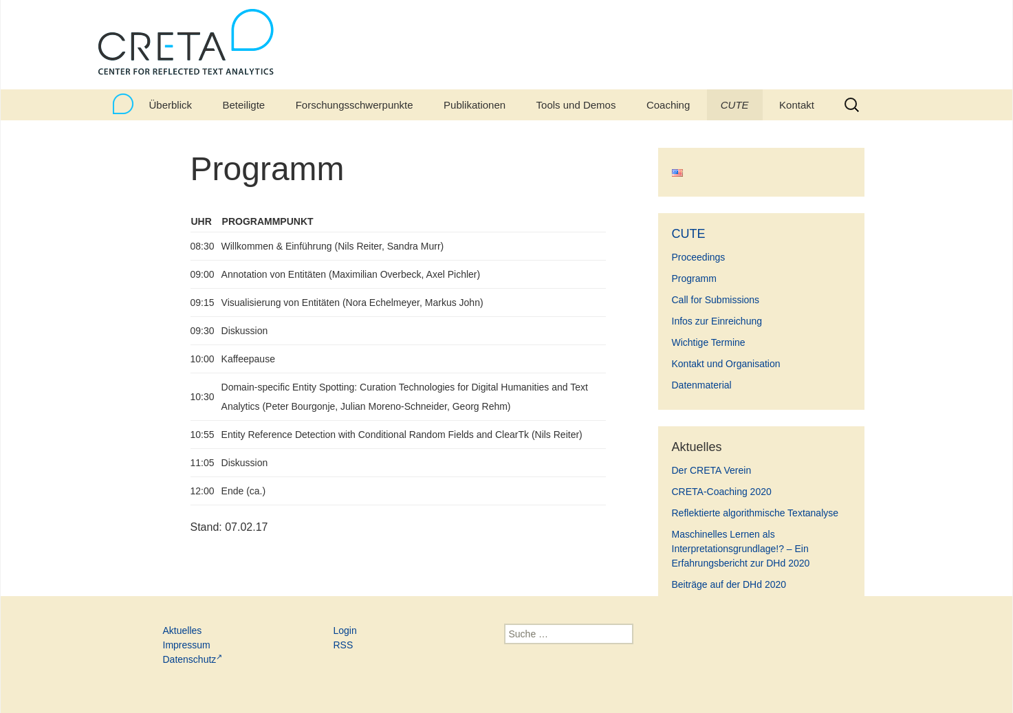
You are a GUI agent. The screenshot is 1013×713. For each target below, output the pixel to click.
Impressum (186, 644)
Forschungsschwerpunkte (354, 105)
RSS (343, 644)
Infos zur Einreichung (717, 321)
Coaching (668, 105)
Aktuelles (182, 630)
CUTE (735, 105)
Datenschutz (193, 659)
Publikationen (474, 105)
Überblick (171, 105)
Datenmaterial (702, 385)
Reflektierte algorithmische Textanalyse (755, 512)
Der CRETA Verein (712, 470)
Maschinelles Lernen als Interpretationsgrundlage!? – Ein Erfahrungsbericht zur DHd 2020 (741, 549)
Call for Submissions (716, 299)
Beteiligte (243, 105)
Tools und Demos (576, 105)
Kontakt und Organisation (726, 363)
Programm (694, 278)
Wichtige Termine (708, 342)
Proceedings (699, 257)
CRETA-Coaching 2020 (722, 491)
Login (345, 630)
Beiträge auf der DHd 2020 (729, 584)
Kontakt (796, 105)
